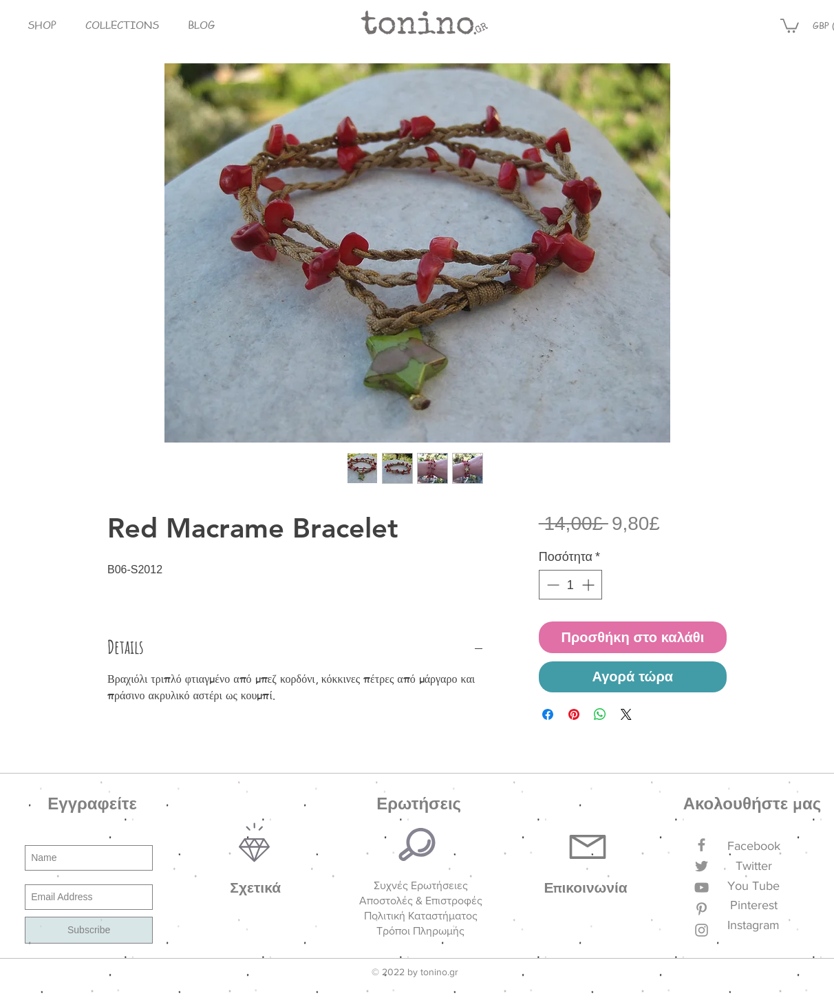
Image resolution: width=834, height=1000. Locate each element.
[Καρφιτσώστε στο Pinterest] (574, 714)
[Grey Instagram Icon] (701, 930)
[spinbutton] (570, 585)
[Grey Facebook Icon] (701, 844)
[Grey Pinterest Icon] (701, 908)
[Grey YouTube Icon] (701, 887)
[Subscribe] (89, 930)
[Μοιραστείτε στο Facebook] (547, 714)
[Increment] (589, 585)
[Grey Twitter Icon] (701, 866)
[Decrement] (551, 585)
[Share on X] (626, 714)
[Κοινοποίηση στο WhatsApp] (600, 714)
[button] (42, 25)
